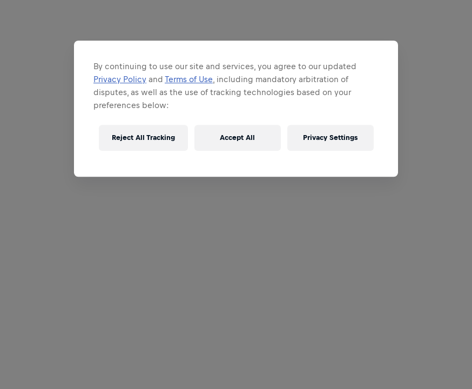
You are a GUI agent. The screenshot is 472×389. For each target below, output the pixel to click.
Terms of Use (189, 79)
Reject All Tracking (143, 137)
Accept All (237, 137)
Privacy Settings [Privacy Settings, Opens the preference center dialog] (330, 137)
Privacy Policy (119, 79)
